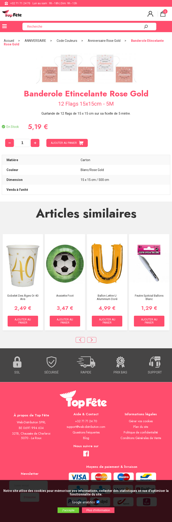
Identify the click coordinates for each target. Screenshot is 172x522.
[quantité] (22, 143)
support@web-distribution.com (86, 426)
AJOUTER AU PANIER (67, 143)
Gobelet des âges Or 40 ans (22, 297)
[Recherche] (84, 26)
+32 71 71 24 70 (20, 3)
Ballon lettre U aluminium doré (107, 297)
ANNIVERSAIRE (35, 40)
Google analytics (83, 502)
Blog (86, 438)
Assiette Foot (65, 295)
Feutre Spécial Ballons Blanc (149, 297)
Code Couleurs (67, 40)
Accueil (9, 40)
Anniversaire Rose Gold (104, 40)
